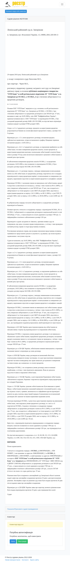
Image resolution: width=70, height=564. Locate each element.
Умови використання (12, 560)
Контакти (25, 560)
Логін (13, 541)
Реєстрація (22, 541)
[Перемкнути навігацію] (62, 4)
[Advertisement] (35, 53)
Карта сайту (34, 560)
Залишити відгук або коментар (16, 11)
